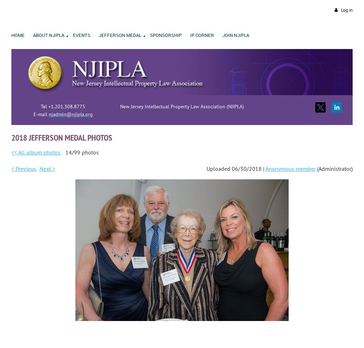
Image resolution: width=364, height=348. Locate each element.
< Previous (23, 168)
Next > (47, 168)
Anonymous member (291, 168)
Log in (347, 10)
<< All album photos (35, 152)
